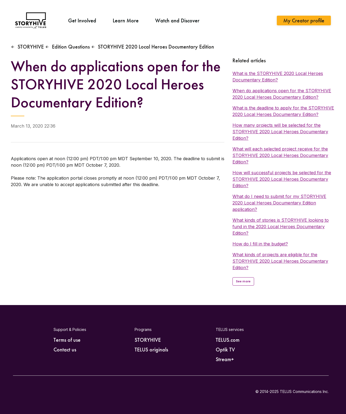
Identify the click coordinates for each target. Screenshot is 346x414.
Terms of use (67, 339)
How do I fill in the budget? (260, 244)
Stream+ (225, 359)
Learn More (126, 20)
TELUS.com (227, 339)
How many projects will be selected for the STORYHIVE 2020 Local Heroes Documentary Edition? (280, 131)
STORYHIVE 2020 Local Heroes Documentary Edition (156, 46)
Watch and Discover (177, 20)
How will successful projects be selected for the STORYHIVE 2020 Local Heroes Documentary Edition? (281, 179)
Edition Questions (71, 46)
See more (243, 281)
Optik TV (225, 349)
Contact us (65, 349)
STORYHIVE (31, 46)
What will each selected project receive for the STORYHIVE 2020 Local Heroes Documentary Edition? (280, 155)
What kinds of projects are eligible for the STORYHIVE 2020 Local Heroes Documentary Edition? (280, 261)
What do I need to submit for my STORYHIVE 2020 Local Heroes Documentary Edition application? (279, 203)
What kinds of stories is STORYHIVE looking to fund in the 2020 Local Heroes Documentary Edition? (280, 226)
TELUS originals (151, 349)
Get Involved (82, 20)
